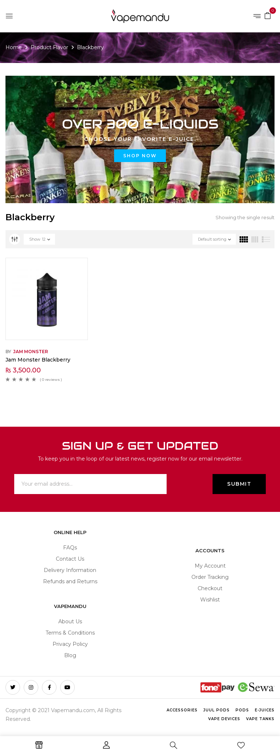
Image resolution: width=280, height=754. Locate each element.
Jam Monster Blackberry (37, 359)
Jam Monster (30, 351)
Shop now (140, 155)
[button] (267, 15)
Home (13, 47)
